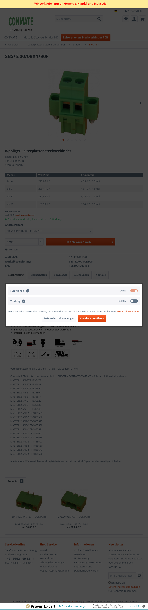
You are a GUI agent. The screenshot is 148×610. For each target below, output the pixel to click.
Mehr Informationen (128, 311)
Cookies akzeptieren (92, 318)
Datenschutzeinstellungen (59, 318)
